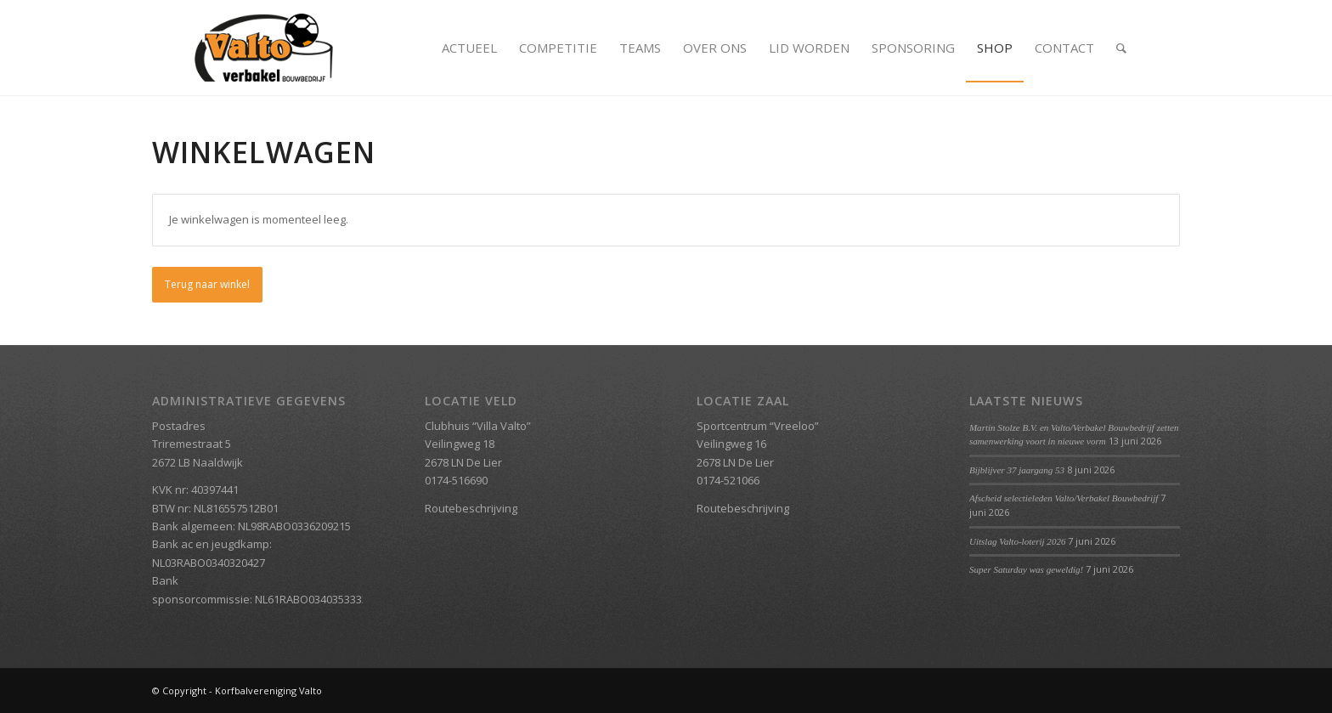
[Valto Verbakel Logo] (264, 48)
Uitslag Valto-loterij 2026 (1017, 541)
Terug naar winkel (207, 284)
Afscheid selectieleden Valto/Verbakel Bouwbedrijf (1063, 498)
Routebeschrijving (471, 508)
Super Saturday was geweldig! (1026, 569)
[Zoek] (1121, 48)
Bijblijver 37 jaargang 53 (1016, 470)
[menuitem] (469, 48)
